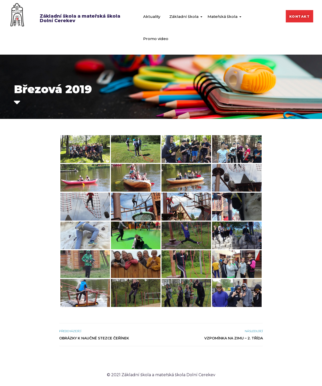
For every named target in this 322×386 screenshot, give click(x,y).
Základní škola (183, 16)
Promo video (155, 38)
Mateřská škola (222, 16)
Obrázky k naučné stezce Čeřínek (94, 338)
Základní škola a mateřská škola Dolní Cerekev (80, 18)
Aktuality (151, 16)
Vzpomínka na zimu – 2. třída (233, 338)
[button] (299, 16)
